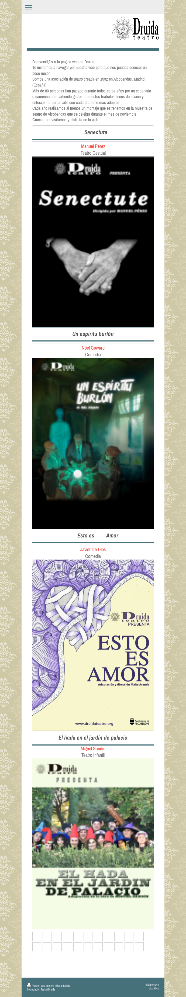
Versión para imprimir (41, 985)
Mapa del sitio (63, 985)
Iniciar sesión (152, 984)
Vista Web (154, 988)
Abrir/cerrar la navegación (93, 7)
